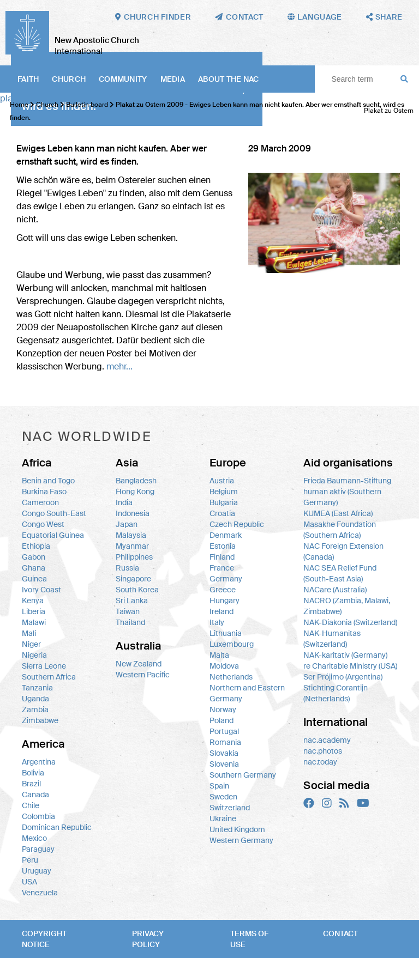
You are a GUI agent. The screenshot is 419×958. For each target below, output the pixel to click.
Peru (30, 860)
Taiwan (128, 611)
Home (19, 104)
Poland (222, 720)
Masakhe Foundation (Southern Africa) (339, 529)
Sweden (223, 797)
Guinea (34, 579)
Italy (217, 622)
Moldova (224, 666)
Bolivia (33, 773)
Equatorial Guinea (53, 535)
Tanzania (37, 688)
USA (29, 882)
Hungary (225, 600)
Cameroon (40, 502)
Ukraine (223, 818)
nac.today (320, 762)
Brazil (31, 784)
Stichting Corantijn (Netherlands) (335, 693)
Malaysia (131, 535)
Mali (29, 633)
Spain (219, 786)
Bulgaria (224, 502)
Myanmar (132, 546)
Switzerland (230, 808)
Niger (31, 644)
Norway (223, 709)
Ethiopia (36, 546)
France (222, 568)
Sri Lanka (132, 600)
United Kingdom (237, 829)
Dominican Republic (57, 827)
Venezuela (40, 893)
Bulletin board (87, 104)
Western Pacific (143, 675)
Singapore (133, 579)
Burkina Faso (44, 491)
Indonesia (132, 513)
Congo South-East (54, 513)
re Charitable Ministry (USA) (350, 666)
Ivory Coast (41, 590)
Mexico (34, 838)
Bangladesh (136, 481)
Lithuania (226, 633)
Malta (219, 655)
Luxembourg (232, 644)
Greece (223, 590)
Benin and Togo (48, 481)
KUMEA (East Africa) (338, 513)
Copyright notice (44, 939)
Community (123, 79)
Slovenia (224, 764)
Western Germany (241, 840)
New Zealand (138, 664)
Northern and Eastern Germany (247, 693)
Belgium (224, 491)
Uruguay (36, 871)
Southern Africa (49, 677)
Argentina (39, 762)
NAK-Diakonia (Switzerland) (350, 622)
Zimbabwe (40, 720)
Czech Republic (237, 524)
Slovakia (224, 753)
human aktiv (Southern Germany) (342, 497)
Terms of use (249, 939)
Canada (35, 794)
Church (69, 79)
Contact (340, 933)
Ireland (222, 611)
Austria (222, 481)
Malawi (34, 622)
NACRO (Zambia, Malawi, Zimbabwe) (346, 606)
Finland (222, 557)
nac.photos (322, 751)
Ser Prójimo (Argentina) (342, 677)
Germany (226, 579)
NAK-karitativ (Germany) (345, 655)
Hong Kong (135, 491)
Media (172, 79)
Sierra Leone (44, 666)
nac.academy (327, 740)
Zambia (35, 709)
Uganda (35, 699)
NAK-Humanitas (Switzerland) (332, 638)
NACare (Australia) (335, 590)
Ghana (33, 568)
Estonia (223, 546)
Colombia (38, 816)
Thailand (130, 622)
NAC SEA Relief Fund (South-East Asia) (339, 573)
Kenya (33, 600)
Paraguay (38, 849)
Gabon (33, 557)
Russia (127, 568)
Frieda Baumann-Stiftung (347, 481)
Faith (28, 79)
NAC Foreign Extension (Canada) (343, 551)
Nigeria (34, 655)
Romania (225, 742)
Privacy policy (148, 939)
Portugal (224, 731)
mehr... (119, 366)
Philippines (134, 557)
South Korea (137, 590)
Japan (126, 524)
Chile (30, 805)
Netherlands (231, 677)
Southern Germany (243, 775)
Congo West (43, 524)
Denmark (226, 535)
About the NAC (228, 79)
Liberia (33, 611)
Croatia (222, 513)
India (124, 502)
